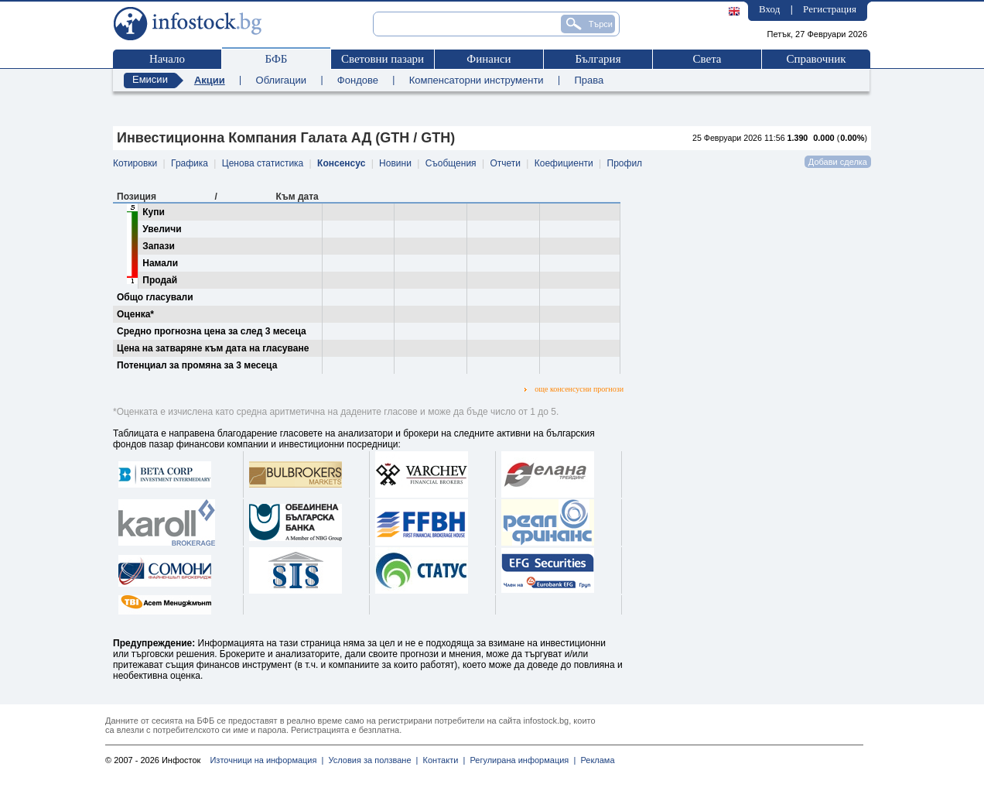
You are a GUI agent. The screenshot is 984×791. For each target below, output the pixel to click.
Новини (395, 163)
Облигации (281, 80)
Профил (625, 163)
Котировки (135, 163)
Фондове (357, 80)
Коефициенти (564, 163)
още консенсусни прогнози (574, 389)
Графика (189, 163)
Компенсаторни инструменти (476, 80)
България (597, 59)
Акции (209, 80)
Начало (167, 59)
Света (706, 59)
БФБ (276, 59)
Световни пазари (382, 59)
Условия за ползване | (370, 760)
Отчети (505, 163)
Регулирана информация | (520, 760)
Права (588, 80)
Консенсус (341, 163)
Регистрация (829, 9)
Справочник (816, 59)
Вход (769, 9)
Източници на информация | (266, 760)
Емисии (150, 79)
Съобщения (451, 163)
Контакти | (441, 760)
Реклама (595, 760)
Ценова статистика (262, 163)
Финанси (488, 59)
